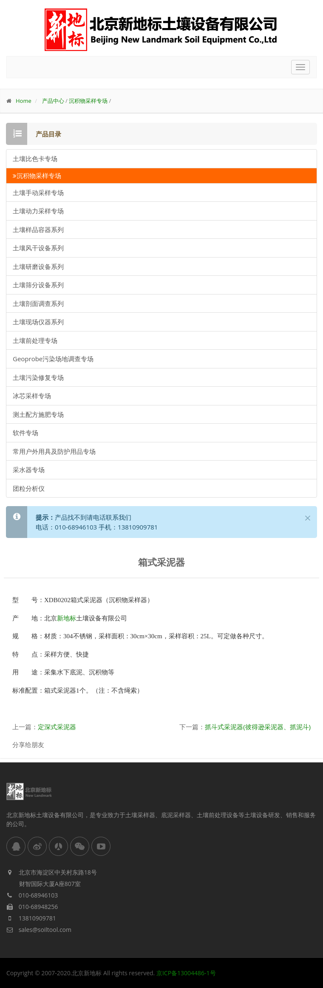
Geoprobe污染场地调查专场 (53, 358)
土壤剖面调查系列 (38, 303)
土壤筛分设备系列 (38, 284)
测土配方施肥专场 (38, 414)
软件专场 (25, 432)
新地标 (66, 618)
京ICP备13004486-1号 (186, 973)
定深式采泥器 (57, 726)
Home (23, 101)
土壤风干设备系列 (38, 247)
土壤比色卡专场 (35, 158)
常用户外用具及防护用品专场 (54, 451)
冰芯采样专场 (32, 395)
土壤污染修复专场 (38, 377)
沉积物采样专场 (88, 101)
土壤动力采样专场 (38, 211)
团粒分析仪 (29, 488)
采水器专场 (29, 469)
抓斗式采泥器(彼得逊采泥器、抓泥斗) (258, 726)
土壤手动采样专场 (38, 192)
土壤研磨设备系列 (38, 266)
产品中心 (53, 101)
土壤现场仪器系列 (38, 321)
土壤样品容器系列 (38, 229)
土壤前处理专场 (35, 340)
